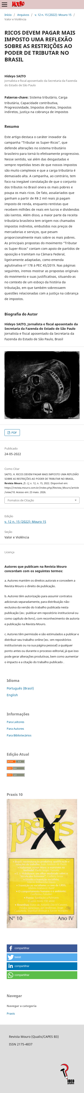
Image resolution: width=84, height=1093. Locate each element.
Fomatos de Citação (21, 500)
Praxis (11, 1013)
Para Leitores (15, 722)
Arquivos (23, 15)
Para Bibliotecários (19, 735)
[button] (42, 948)
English (12, 695)
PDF (14, 433)
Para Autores (15, 729)
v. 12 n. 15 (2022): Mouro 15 (53, 15)
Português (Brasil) (20, 688)
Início (8, 15)
